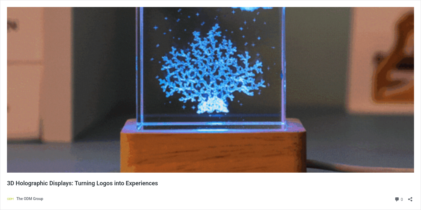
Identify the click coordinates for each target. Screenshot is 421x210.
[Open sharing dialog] (410, 197)
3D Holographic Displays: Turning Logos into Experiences (82, 183)
